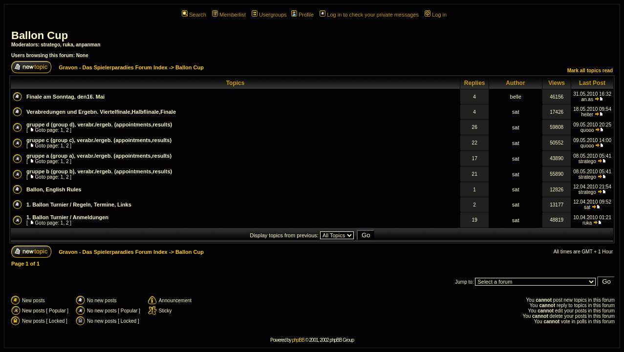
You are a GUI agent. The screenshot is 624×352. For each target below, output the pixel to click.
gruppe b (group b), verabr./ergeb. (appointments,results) (99, 171)
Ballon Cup (39, 35)
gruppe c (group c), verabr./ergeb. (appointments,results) (99, 140)
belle (515, 97)
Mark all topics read (590, 70)
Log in (436, 15)
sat (515, 112)
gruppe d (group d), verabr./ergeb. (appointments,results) (99, 124)
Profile (302, 15)
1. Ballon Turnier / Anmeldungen (67, 217)
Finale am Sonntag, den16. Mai (65, 97)
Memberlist (229, 15)
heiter (587, 114)
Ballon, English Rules (53, 189)
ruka (68, 44)
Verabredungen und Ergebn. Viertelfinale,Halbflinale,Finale (101, 112)
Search (194, 15)
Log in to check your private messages (369, 15)
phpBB (298, 340)
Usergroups (269, 15)
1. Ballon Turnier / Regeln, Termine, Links (78, 204)
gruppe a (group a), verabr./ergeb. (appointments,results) (99, 156)
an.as (587, 99)
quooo (587, 130)
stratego (50, 44)
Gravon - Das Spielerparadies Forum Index (113, 67)
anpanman (88, 44)
